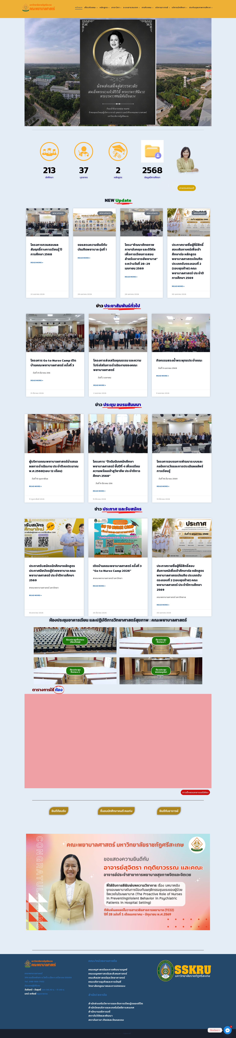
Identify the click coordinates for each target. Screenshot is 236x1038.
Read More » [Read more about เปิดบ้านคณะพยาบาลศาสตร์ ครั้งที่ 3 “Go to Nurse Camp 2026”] (99, 586)
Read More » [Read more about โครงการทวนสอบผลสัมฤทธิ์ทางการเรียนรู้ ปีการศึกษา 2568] (37, 262)
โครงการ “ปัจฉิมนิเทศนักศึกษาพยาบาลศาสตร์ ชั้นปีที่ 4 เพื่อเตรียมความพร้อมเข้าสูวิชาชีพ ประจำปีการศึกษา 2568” (116, 468)
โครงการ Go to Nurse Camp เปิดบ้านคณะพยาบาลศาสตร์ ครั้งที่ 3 (53, 363)
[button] (29, 72)
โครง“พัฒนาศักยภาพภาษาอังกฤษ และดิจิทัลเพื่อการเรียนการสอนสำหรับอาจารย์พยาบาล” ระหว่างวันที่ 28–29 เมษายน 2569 (141, 256)
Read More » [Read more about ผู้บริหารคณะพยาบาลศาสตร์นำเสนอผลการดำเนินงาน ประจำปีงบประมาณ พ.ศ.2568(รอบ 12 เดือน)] (35, 486)
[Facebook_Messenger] (228, 1030)
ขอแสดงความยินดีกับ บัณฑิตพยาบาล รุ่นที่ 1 (92, 247)
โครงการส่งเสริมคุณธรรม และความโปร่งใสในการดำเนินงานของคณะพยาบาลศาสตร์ (117, 365)
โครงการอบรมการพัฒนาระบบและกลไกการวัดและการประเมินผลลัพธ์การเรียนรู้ (180, 466)
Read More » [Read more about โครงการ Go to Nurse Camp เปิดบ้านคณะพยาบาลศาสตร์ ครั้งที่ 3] (37, 380)
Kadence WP (127, 1033)
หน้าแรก (78, 7)
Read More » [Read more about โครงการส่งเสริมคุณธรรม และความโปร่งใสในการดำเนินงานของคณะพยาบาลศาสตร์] (99, 385)
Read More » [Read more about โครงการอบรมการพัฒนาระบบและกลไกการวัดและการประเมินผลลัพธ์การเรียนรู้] (163, 486)
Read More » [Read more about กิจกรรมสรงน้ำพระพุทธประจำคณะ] (162, 375)
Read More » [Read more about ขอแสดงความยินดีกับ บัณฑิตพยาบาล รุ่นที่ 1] (84, 258)
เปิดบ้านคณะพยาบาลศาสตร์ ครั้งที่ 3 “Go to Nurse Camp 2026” (117, 568)
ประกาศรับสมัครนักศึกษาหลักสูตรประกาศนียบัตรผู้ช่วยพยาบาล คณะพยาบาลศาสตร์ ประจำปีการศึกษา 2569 (52, 573)
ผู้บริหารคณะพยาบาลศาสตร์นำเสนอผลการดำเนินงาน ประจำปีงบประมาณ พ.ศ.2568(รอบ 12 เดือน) (53, 466)
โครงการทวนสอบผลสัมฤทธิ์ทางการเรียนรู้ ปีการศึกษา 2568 (46, 249)
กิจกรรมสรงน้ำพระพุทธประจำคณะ (179, 360)
